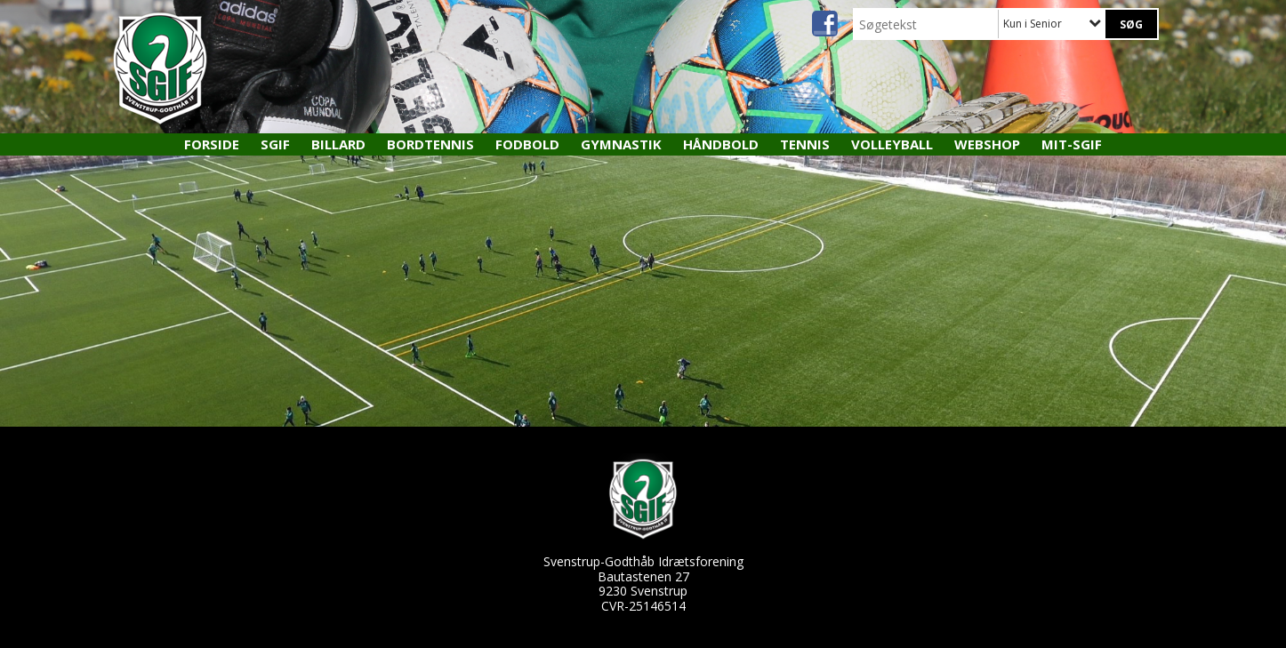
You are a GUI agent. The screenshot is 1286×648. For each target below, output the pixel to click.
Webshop (987, 144)
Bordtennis (430, 144)
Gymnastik (621, 144)
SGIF (275, 144)
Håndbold (721, 144)
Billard (338, 144)
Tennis (805, 144)
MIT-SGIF (1071, 144)
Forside (211, 144)
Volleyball (892, 144)
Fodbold (527, 144)
